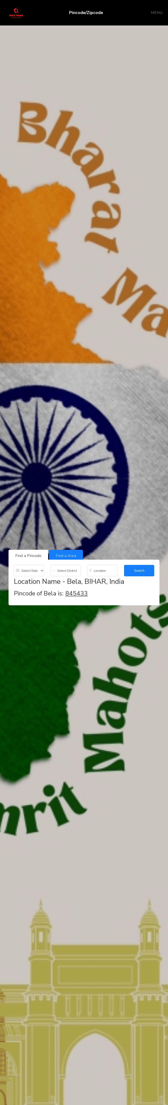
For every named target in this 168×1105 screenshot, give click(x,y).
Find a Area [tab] (66, 555)
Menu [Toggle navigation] (157, 12)
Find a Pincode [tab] (28, 555)
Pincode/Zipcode (86, 13)
